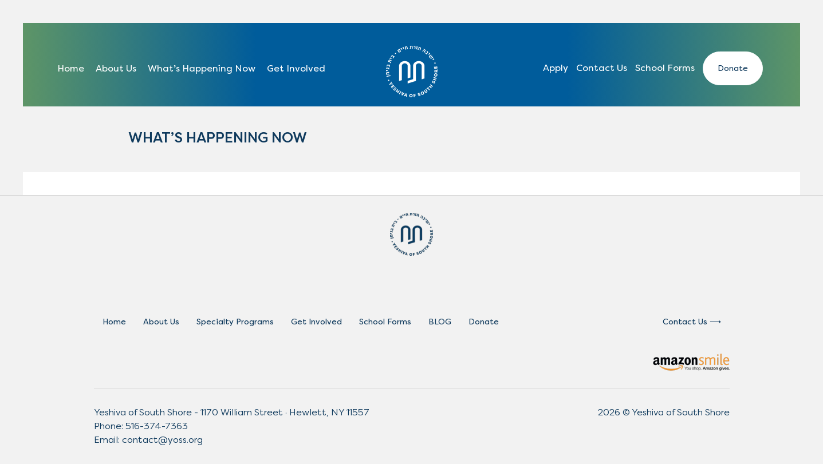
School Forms (665, 67)
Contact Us (601, 67)
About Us (116, 68)
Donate (733, 68)
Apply (555, 67)
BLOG (439, 322)
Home (70, 68)
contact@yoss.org (162, 439)
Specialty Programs (235, 322)
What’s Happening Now (201, 68)
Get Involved (296, 68)
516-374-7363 (156, 426)
